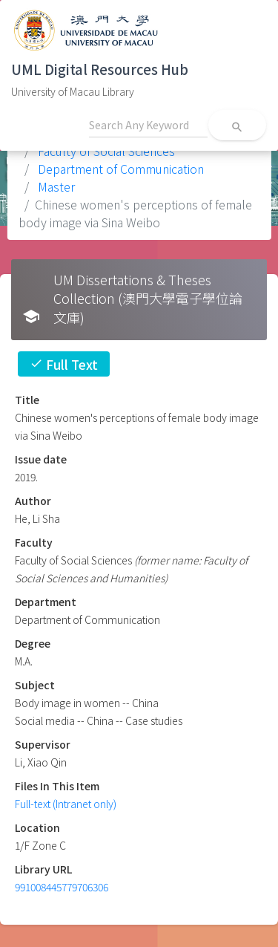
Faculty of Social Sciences (105, 151)
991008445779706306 (61, 886)
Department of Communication (119, 169)
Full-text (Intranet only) (65, 803)
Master (55, 186)
